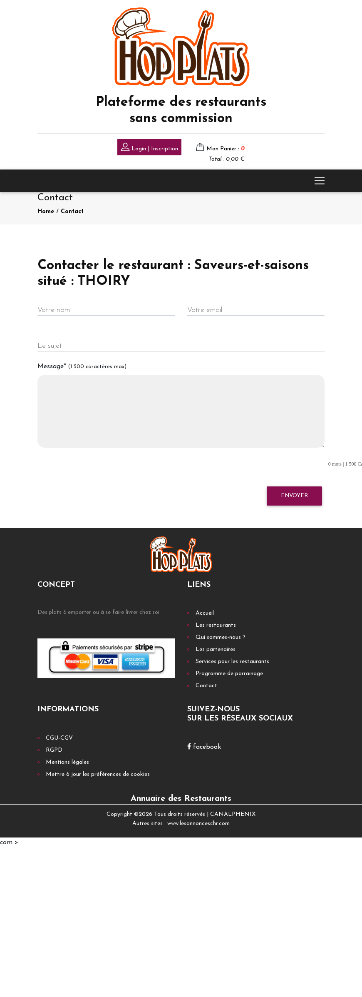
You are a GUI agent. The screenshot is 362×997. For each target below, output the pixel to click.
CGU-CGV (59, 738)
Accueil (205, 613)
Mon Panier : (225, 149)
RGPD (54, 750)
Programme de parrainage (229, 673)
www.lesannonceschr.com (198, 823)
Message (81, 366)
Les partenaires (216, 649)
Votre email (204, 310)
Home (45, 212)
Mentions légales (67, 762)
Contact (72, 212)
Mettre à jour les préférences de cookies (98, 774)
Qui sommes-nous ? (220, 637)
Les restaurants (216, 625)
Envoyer (294, 495)
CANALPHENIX (232, 814)
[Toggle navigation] (319, 181)
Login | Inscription (149, 148)
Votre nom (53, 310)
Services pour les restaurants (232, 661)
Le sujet (49, 345)
